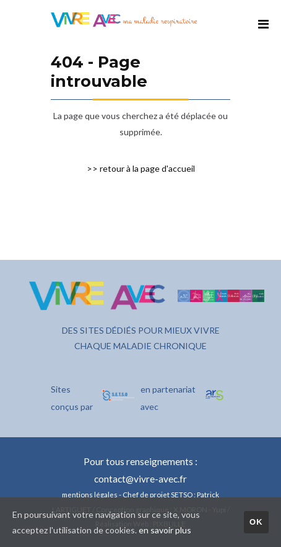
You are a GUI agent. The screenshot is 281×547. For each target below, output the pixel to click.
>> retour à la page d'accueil (141, 168)
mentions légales (90, 494)
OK (256, 522)
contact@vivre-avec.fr (140, 478)
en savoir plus (165, 530)
